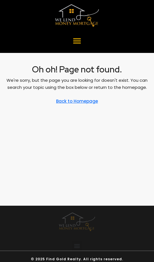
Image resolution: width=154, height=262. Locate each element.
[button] (77, 41)
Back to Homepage (77, 101)
